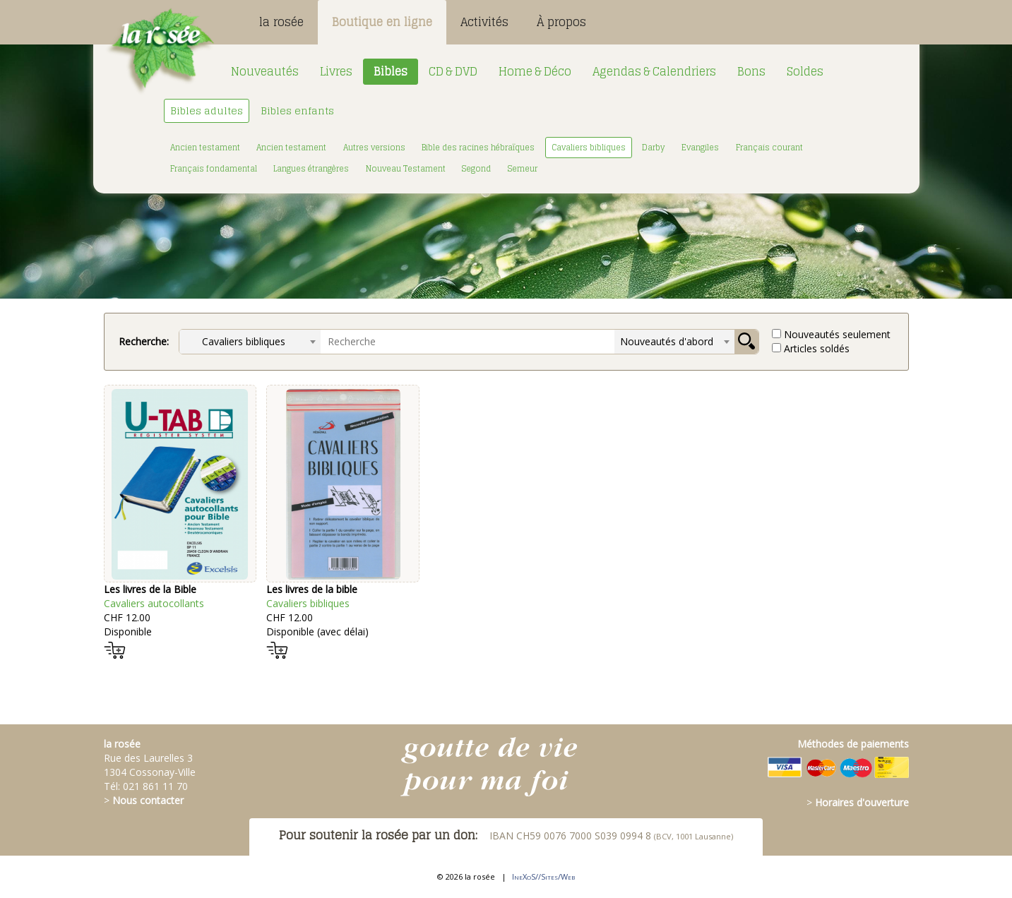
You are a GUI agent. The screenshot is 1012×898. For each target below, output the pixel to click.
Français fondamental (213, 169)
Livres (336, 71)
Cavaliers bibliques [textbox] (235, 341)
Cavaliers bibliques (589, 147)
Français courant (769, 147)
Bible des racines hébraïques (478, 147)
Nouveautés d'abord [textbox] (666, 341)
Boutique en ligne (382, 22)
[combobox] (250, 342)
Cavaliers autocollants (154, 603)
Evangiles (700, 147)
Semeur (522, 169)
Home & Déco (535, 71)
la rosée (281, 22)
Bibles (390, 71)
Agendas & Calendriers (654, 71)
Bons (751, 71)
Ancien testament (205, 147)
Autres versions (374, 147)
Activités (484, 22)
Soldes (805, 71)
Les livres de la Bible (150, 589)
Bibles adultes (206, 110)
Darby (653, 147)
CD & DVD (453, 71)
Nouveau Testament (406, 169)
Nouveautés (265, 71)
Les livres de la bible (311, 589)
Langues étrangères (311, 169)
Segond (476, 169)
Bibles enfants (297, 110)
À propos (561, 22)
